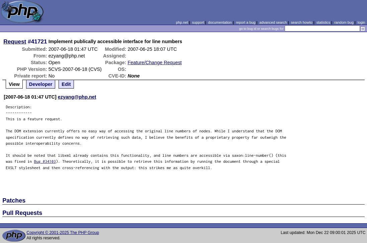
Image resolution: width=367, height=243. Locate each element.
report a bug (245, 22)
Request (14, 41)
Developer (41, 84)
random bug (344, 22)
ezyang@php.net (77, 97)
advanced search (273, 22)
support (198, 22)
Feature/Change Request (154, 62)
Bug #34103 (45, 161)
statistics (323, 22)
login (361, 22)
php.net (182, 22)
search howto (301, 22)
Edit (66, 84)
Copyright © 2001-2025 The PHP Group (62, 232)
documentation (220, 22)
